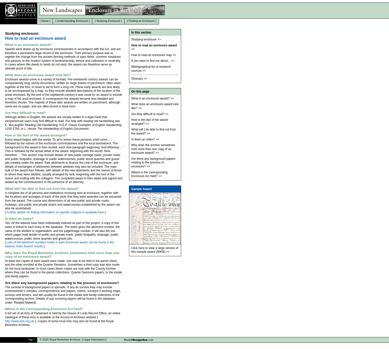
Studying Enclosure (108, 20)
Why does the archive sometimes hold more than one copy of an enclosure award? (153, 149)
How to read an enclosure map (151, 55)
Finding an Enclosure (142, 20)
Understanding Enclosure (72, 20)
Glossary (137, 78)
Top (30, 339)
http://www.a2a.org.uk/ (19, 321)
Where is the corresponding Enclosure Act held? (149, 174)
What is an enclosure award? (150, 98)
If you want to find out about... (150, 61)
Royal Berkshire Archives (64, 339)
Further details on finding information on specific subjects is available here (55, 212)
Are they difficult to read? (147, 114)
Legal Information (94, 339)
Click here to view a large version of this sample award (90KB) (154, 250)
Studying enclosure (144, 39)
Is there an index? (143, 139)
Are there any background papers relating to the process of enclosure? (153, 162)
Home (45, 20)
